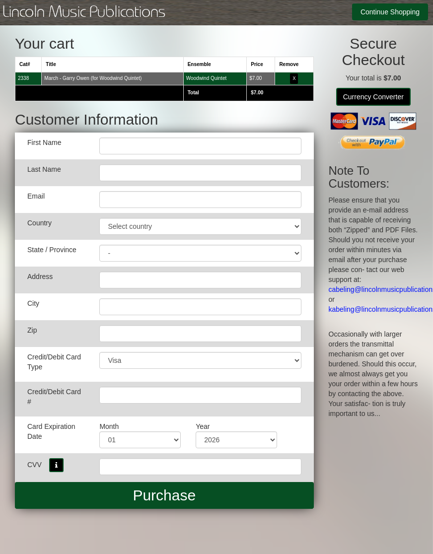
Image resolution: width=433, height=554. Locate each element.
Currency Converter (373, 97)
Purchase (164, 495)
